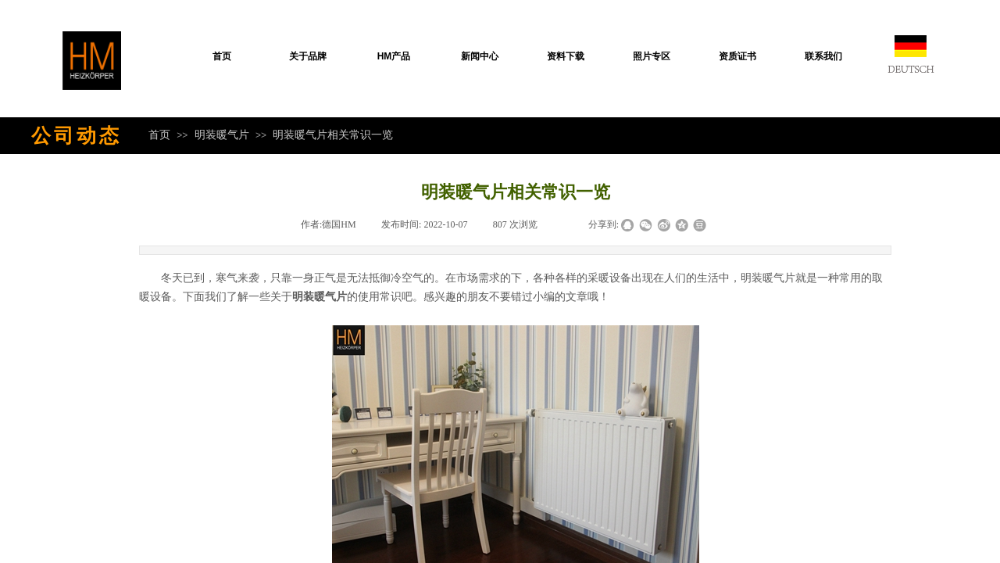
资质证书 (737, 56)
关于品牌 (308, 56)
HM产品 (394, 56)
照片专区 (651, 56)
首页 (221, 56)
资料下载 (565, 56)
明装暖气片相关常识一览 (333, 134)
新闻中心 (479, 56)
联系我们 (823, 56)
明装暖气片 (222, 134)
